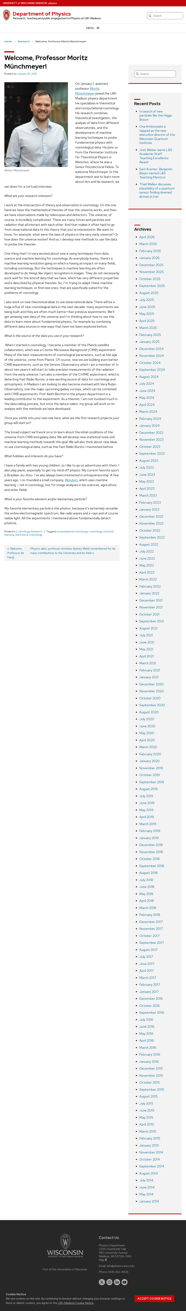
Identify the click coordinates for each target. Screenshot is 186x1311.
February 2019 (149, 831)
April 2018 (146, 901)
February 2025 (150, 335)
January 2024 (149, 425)
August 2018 (148, 873)
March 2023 (148, 495)
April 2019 (146, 817)
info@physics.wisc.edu (120, 1266)
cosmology (95, 531)
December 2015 (151, 1068)
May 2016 (146, 1033)
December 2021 (151, 600)
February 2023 (150, 502)
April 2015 (146, 1124)
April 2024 (147, 405)
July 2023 (146, 467)
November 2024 (151, 356)
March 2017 (147, 978)
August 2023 (148, 460)
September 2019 (151, 782)
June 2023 (147, 474)
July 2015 (146, 1103)
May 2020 (146, 733)
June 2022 (147, 558)
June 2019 (146, 803)
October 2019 (149, 775)
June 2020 (147, 726)
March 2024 (148, 411)
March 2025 (148, 328)
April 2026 (147, 237)
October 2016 (149, 1006)
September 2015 (151, 1089)
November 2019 (151, 768)
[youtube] (125, 1282)
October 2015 (149, 1082)
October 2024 (150, 363)
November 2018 (151, 852)
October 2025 (149, 279)
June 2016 (146, 1026)
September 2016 (151, 1012)
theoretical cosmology (28, 535)
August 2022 (148, 544)
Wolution (71, 480)
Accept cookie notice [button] (154, 1298)
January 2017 (149, 992)
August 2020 (149, 712)
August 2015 (148, 1096)
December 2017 (151, 922)
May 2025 (146, 314)
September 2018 (151, 866)
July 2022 (146, 551)
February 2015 (149, 1138)
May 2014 (146, 1194)
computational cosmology (72, 531)
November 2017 (151, 929)
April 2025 (147, 321)
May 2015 (146, 1117)
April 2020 (147, 740)
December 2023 (151, 433)
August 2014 (148, 1173)
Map (103, 1260)
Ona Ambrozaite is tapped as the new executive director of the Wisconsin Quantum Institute (157, 134)
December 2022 (151, 516)
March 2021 (147, 663)
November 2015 (151, 1075)
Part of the (65, 1269)
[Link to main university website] (65, 1258)
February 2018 (149, 915)
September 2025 (152, 286)
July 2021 (146, 635)
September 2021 (151, 621)
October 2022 (149, 530)
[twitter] (102, 1282)
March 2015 (147, 1131)
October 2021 (149, 614)
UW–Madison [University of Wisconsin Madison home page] (25, 3)
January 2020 (149, 761)
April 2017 (146, 971)
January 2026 (149, 258)
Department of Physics (42, 13)
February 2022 (150, 586)
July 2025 (146, 300)
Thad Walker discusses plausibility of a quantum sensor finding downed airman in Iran (157, 190)
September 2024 (152, 370)
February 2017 (149, 984)
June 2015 (146, 1110)
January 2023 (149, 509)
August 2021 (148, 628)
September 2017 (151, 943)
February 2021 (149, 670)
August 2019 (148, 789)
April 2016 (146, 1040)
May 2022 (146, 565)
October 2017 (149, 936)
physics (52, 3)
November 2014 (151, 1152)
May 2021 (146, 649)
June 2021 (146, 642)
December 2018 (151, 845)
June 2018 (146, 887)
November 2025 (151, 272)
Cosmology (23, 531)
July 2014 (146, 1180)
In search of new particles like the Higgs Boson (155, 115)
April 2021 (146, 656)
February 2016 (149, 1054)
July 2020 (146, 719)
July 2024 (146, 384)
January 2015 (149, 1145)
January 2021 (149, 677)
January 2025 (149, 342)
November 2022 (151, 523)
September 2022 (152, 537)
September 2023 (152, 453)
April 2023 (146, 488)
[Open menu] (93, 28)
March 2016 (147, 1047)
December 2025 (151, 265)
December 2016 (151, 998)
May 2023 (146, 481)
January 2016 (149, 1061)
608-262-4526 (118, 1272)
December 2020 (151, 684)
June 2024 (147, 391)
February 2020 (150, 754)
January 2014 (149, 1201)
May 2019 (146, 810)
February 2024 (150, 419)
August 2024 (149, 377)
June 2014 (147, 1187)
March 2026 (148, 244)
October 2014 (149, 1159)
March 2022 (148, 579)
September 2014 (151, 1166)
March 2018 (147, 908)
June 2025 (147, 307)
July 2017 (146, 957)
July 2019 (146, 796)
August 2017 (148, 950)
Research (37, 531)
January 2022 (149, 593)
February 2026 (150, 251)
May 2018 (146, 894)
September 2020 (152, 705)
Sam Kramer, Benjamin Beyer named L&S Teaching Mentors (155, 173)
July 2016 (146, 1020)
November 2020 (151, 691)
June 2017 (146, 964)
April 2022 (146, 572)
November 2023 (151, 439)
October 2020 (150, 698)
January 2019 (149, 838)
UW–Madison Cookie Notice (76, 1303)
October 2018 (149, 859)
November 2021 (151, 607)
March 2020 (148, 747)
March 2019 (147, 824)
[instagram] (109, 1282)
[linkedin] (117, 1282)
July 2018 (146, 880)
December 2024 (151, 349)
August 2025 (148, 293)
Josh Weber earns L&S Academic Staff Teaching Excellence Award (155, 156)
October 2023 (149, 447)
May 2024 (146, 397)
